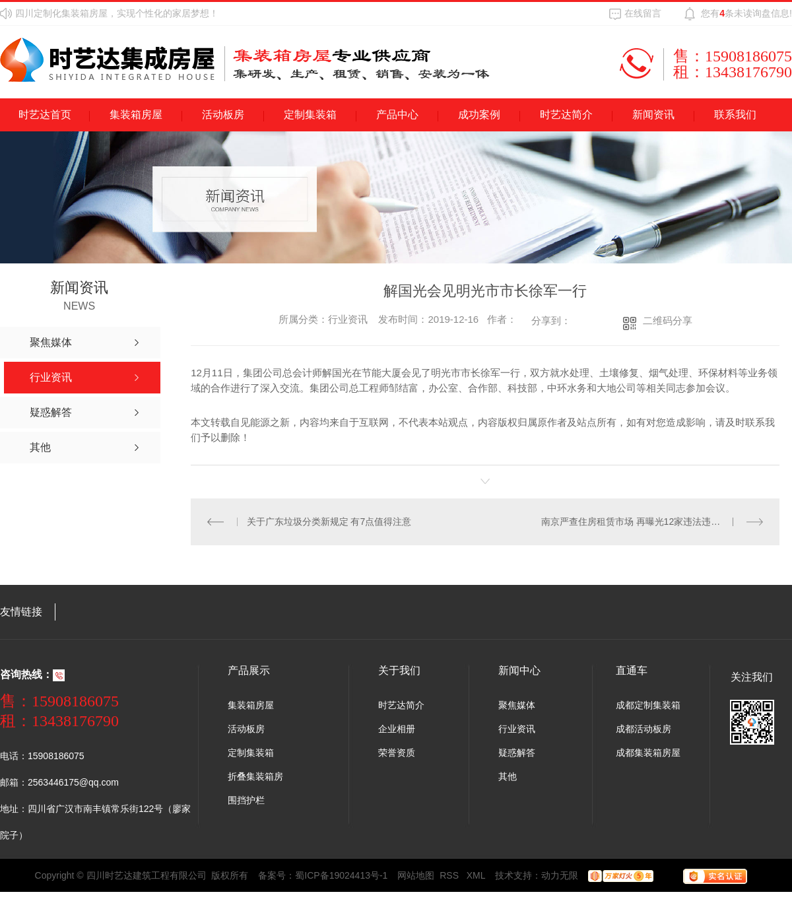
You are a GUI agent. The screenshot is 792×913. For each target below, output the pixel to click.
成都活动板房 (643, 729)
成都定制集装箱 (648, 705)
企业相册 (396, 729)
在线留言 (642, 13)
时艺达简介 (566, 114)
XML (476, 875)
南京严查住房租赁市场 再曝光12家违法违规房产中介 (649, 521)
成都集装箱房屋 (648, 752)
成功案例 (479, 114)
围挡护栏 (246, 800)
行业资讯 (516, 729)
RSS (450, 875)
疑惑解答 (516, 752)
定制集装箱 (310, 114)
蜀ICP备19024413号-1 (341, 875)
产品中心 (397, 114)
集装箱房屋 (136, 114)
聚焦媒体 (516, 705)
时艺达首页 (44, 114)
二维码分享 (667, 320)
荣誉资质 (396, 752)
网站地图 (415, 875)
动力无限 (559, 875)
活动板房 (223, 114)
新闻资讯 (653, 114)
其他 (507, 776)
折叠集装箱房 (255, 776)
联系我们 (735, 114)
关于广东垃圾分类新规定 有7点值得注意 (329, 521)
